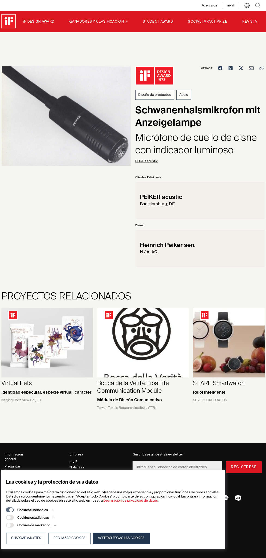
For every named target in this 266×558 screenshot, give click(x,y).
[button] (247, 5)
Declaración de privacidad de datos (130, 500)
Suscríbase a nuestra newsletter (158, 454)
